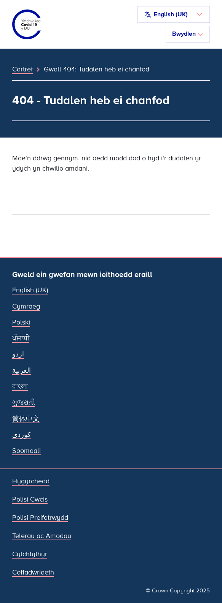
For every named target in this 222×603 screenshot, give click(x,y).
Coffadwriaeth (33, 572)
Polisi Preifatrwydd (40, 518)
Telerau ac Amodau (41, 536)
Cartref (22, 69)
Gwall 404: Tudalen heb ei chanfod (96, 69)
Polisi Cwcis (30, 499)
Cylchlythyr (29, 554)
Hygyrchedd (31, 481)
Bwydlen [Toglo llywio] (187, 34)
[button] (173, 14)
